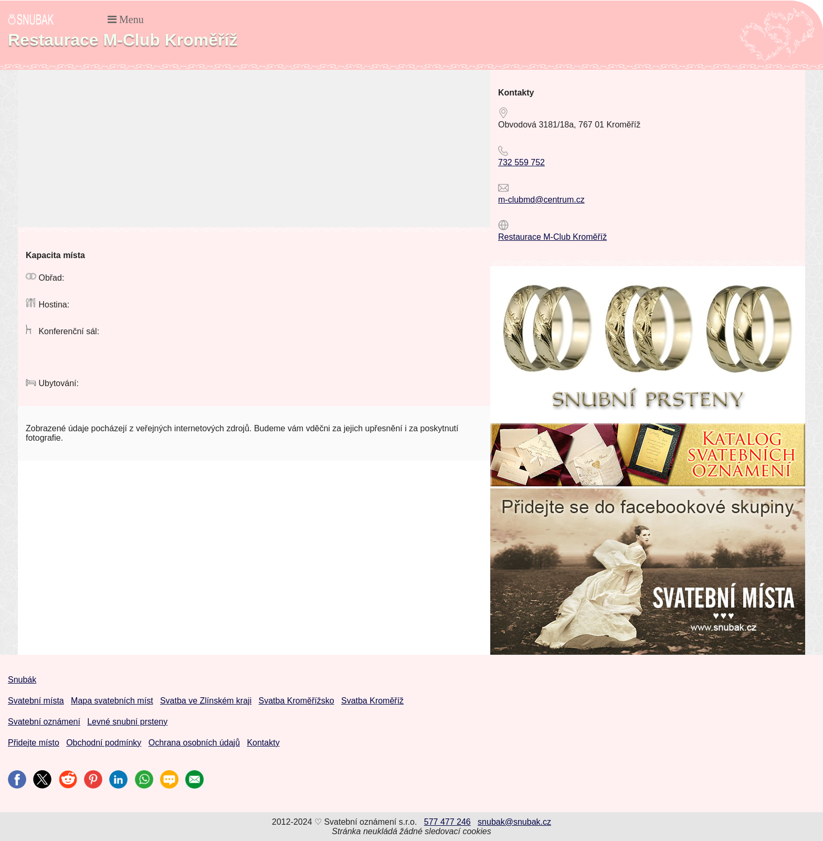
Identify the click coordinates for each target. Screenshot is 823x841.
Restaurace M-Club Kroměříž (552, 236)
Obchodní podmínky (103, 742)
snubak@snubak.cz (514, 821)
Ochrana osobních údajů (194, 742)
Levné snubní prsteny (127, 721)
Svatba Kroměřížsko (296, 700)
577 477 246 (447, 821)
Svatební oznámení (44, 721)
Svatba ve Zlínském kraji (205, 700)
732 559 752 (521, 162)
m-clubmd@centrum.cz (541, 199)
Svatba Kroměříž (372, 700)
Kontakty (263, 742)
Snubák (22, 679)
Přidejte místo (33, 742)
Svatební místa (36, 700)
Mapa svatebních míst (112, 700)
